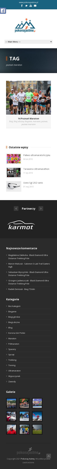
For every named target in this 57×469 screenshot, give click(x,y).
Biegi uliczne (14, 322)
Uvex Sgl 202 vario (33, 182)
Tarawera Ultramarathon (36, 168)
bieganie (28, 121)
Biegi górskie (14, 316)
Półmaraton (13, 343)
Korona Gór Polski (16, 333)
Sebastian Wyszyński (18, 272)
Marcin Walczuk (15, 263)
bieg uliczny (19, 121)
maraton (36, 121)
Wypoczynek (14, 376)
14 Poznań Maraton (28, 118)
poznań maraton (29, 124)
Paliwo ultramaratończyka (36, 155)
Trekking (12, 360)
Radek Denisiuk (15, 289)
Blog (10, 327)
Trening (11, 365)
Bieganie (12, 311)
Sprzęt (11, 354)
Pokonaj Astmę (28, 458)
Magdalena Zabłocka (18, 255)
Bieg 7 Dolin (29, 289)
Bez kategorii (14, 306)
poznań (44, 121)
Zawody (12, 381)
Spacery (12, 349)
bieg (11, 121)
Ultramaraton (14, 370)
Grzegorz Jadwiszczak (18, 280)
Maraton (12, 338)
